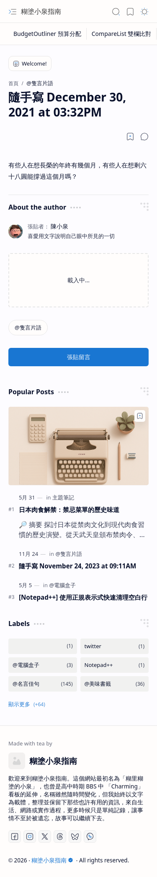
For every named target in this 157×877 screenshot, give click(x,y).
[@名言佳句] (42, 684)
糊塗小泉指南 (41, 11)
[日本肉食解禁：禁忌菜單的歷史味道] (78, 446)
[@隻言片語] (28, 327)
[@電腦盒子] (62, 585)
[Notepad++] (114, 665)
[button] (12, 11)
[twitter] (114, 646)
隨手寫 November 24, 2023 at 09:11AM (77, 566)
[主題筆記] (63, 497)
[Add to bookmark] (139, 416)
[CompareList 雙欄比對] (122, 34)
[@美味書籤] (114, 684)
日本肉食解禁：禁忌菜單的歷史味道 (69, 509)
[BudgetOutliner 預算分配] (47, 34)
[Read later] (130, 136)
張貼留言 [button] (78, 357)
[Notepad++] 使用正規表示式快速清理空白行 (83, 597)
